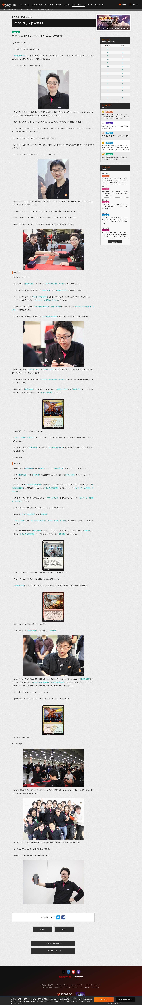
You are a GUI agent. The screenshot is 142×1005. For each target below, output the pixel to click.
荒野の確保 (32, 630)
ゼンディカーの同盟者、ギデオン (46, 300)
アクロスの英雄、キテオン (55, 284)
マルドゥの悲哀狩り (40, 297)
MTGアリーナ (99, 5)
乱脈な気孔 (77, 389)
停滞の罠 (36, 475)
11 (108, 63)
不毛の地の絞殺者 (57, 682)
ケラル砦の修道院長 (41, 306)
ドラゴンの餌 (69, 475)
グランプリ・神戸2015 (22, 10)
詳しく (119, 1003)
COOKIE (68, 987)
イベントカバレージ (78, 5)
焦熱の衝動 (33, 447)
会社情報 (86, 987)
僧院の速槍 (29, 284)
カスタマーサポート (76, 985)
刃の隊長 (53, 630)
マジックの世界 (37, 5)
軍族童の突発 (85, 679)
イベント (67, 5)
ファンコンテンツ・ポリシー (93, 985)
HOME (3, 10)
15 (108, 49)
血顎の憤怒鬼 (58, 468)
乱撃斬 (41, 468)
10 (108, 66)
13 (108, 56)
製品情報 (58, 5)
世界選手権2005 (19, 56)
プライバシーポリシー (62, 985)
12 (108, 59)
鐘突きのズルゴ (62, 290)
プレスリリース (77, 987)
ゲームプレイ (48, 5)
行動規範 (50, 985)
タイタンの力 (49, 369)
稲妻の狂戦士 (47, 290)
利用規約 (43, 985)
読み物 (90, 5)
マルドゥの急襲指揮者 (33, 484)
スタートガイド (24, 5)
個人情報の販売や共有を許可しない (53, 987)
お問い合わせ (95, 987)
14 (108, 52)
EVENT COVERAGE (11, 10)
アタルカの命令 (33, 369)
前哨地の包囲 (19, 585)
